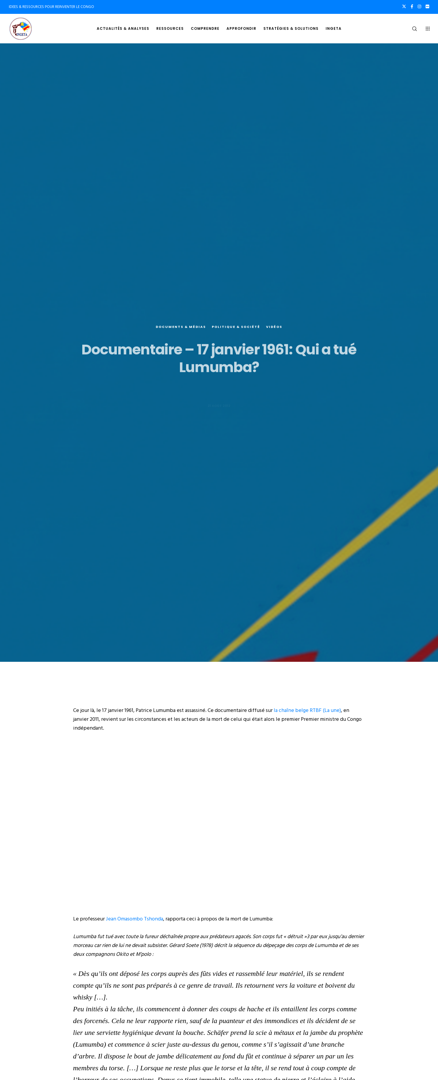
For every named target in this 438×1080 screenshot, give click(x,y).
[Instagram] (419, 6)
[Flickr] (427, 6)
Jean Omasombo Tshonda (134, 919)
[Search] (410, 28)
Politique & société (236, 334)
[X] (404, 6)
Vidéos (274, 334)
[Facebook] (412, 6)
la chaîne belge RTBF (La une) (307, 710)
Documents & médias (181, 334)
